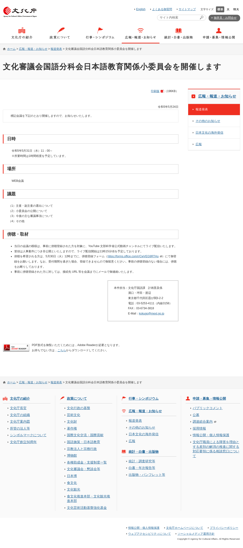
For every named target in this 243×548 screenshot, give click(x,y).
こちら (61, 350)
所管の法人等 (20, 428)
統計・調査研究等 (142, 461)
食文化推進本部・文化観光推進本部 (88, 498)
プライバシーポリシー (224, 527)
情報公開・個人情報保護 (211, 435)
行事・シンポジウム (144, 398)
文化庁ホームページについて (184, 527)
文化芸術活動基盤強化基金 (87, 508)
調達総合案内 (203, 421)
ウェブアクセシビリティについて (149, 533)
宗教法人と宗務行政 (82, 449)
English (140, 9)
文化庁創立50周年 (23, 442)
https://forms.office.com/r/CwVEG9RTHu (133, 256)
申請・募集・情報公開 (209, 398)
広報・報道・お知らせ (33, 49)
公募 (196, 415)
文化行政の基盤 (78, 408)
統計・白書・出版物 (144, 452)
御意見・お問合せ (225, 17)
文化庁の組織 (20, 415)
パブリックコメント (208, 408)
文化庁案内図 (20, 421)
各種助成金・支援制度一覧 (87, 462)
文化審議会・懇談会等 (83, 469)
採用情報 (199, 428)
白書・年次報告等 (142, 468)
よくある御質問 (162, 9)
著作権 (72, 428)
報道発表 (56, 49)
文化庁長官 (18, 408)
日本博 (72, 476)
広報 (199, 144)
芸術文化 (73, 415)
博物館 (72, 455)
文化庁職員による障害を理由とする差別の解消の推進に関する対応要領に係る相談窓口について (216, 449)
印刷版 (155, 91)
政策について (77, 398)
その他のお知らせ (208, 121)
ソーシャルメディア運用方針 (196, 533)
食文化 (72, 483)
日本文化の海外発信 (209, 132)
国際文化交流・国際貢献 (85, 435)
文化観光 (73, 489)
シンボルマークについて (28, 435)
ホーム (11, 49)
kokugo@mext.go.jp (151, 313)
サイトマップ (187, 9)
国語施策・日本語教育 (83, 442)
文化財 (72, 421)
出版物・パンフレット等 (147, 475)
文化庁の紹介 (20, 398)
